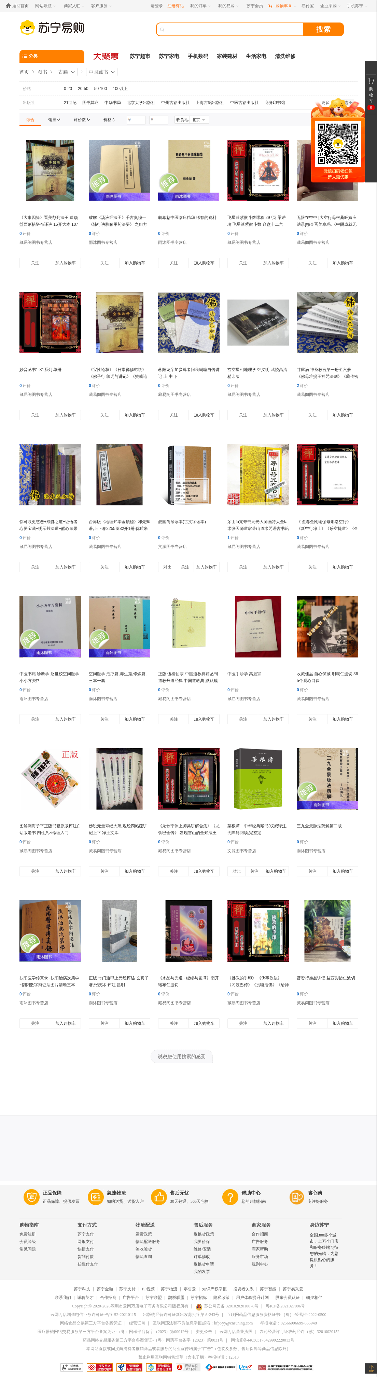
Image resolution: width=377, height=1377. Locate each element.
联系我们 (63, 1297)
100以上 (120, 88)
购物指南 (29, 1225)
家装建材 (227, 56)
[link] (30, 119)
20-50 (83, 88)
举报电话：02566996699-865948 (288, 1323)
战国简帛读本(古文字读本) (182, 521)
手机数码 (198, 56)
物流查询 (144, 1256)
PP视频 (148, 1289)
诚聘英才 (85, 1297)
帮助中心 (251, 1193)
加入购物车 (65, 263)
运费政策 (144, 1234)
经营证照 (137, 1323)
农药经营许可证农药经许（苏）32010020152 (299, 1331)
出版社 (29, 102)
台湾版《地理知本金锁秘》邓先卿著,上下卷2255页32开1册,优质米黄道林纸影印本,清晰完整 (119, 528)
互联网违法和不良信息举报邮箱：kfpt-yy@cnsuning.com (203, 1323)
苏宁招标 (199, 1297)
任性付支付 (88, 1264)
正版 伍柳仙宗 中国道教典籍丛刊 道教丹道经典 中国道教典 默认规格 (188, 680)
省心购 (315, 1193)
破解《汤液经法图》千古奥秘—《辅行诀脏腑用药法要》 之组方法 (118, 224)
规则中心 (260, 1264)
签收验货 (144, 1249)
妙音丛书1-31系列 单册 (40, 369)
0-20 (68, 88)
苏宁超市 (140, 56)
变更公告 (204, 1331)
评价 (25, 233)
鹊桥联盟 (176, 1297)
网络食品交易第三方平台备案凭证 (91, 1323)
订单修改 (202, 1256)
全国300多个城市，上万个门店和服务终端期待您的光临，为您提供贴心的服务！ (324, 1250)
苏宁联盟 (153, 1297)
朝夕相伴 (314, 1297)
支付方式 (87, 1225)
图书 (42, 72)
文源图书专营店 (172, 546)
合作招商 (260, 1234)
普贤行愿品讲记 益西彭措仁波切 (326, 978)
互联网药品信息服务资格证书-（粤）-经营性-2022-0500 (276, 1314)
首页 (24, 72)
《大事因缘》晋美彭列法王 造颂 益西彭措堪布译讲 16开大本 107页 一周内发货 (48, 224)
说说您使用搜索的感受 (182, 1056)
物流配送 (145, 1225)
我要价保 (202, 1241)
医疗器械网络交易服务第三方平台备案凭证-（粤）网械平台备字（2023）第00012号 (113, 1331)
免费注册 (27, 1234)
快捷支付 (86, 1249)
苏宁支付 (86, 1234)
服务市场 (260, 1256)
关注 (35, 263)
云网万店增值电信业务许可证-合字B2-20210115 (93, 1314)
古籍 (63, 72)
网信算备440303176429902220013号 (262, 1340)
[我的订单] (201, 6)
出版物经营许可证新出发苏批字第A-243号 (181, 1314)
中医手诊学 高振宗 (244, 673)
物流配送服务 (148, 1241)
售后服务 (203, 1225)
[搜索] (234, 29)
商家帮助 (260, 1249)
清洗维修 (285, 56)
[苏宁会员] (254, 6)
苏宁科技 (82, 1289)
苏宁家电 (169, 56)
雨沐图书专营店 (103, 242)
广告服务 (260, 1241)
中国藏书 (98, 72)
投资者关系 (243, 1289)
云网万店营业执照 (236, 1331)
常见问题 (27, 1249)
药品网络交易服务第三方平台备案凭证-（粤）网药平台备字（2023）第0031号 (153, 1340)
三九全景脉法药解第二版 (319, 826)
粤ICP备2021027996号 (285, 1306)
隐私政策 (221, 1297)
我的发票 (202, 1271)
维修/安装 (202, 1249)
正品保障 (52, 1193)
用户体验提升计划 (252, 1297)
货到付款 (86, 1256)
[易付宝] (307, 6)
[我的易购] (229, 6)
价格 (27, 88)
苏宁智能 (268, 1289)
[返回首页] (19, 6)
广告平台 (131, 1297)
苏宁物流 (169, 1289)
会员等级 (27, 1241)
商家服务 (261, 1225)
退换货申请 (204, 1264)
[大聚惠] (106, 56)
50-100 (100, 88)
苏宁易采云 (293, 1289)
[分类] (51, 56)
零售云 (190, 1289)
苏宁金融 (105, 1289)
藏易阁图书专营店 (35, 242)
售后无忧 (179, 1193)
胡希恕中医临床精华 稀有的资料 (187, 217)
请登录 (157, 5)
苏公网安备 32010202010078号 (227, 1306)
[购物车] (282, 6)
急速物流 (116, 1193)
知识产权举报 (214, 1289)
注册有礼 (175, 5)
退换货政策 (204, 1234)
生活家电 (256, 56)
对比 (167, 567)
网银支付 (86, 1241)
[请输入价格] (136, 120)
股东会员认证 (287, 1297)
